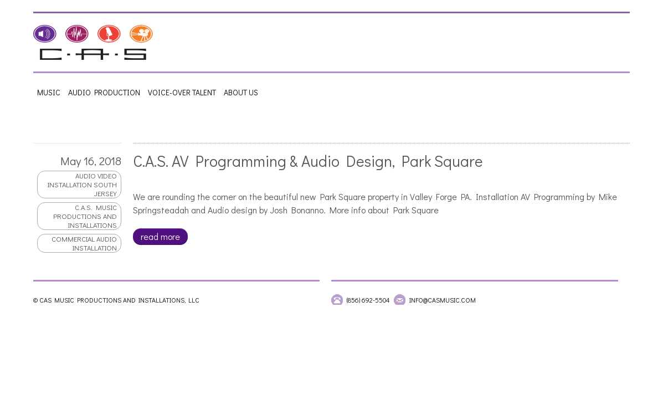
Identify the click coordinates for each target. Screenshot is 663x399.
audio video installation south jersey (81, 184)
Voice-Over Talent (182, 92)
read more (159, 236)
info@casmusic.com (442, 299)
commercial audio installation (83, 243)
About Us (241, 92)
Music (48, 92)
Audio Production (104, 92)
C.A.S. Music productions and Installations (84, 216)
